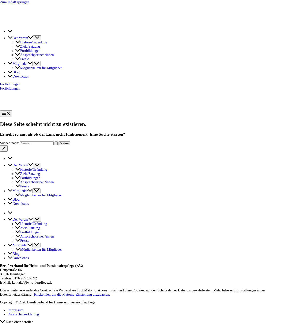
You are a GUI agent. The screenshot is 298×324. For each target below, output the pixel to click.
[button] (30, 38)
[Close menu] (4, 148)
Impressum (16, 310)
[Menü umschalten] (37, 37)
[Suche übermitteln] (56, 143)
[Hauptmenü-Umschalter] (6, 113)
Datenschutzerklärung (23, 314)
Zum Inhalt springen (14, 2)
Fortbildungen (10, 88)
